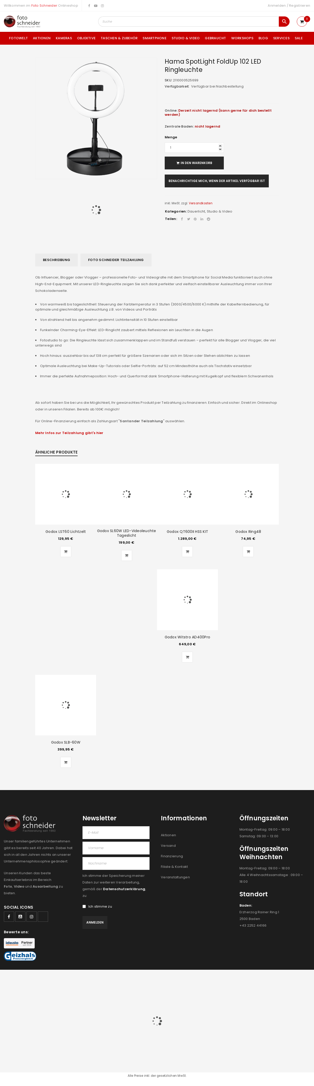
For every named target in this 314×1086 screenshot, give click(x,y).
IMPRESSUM (272, 980)
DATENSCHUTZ (298, 980)
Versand (168, 845)
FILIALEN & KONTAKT (242, 980)
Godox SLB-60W (65, 742)
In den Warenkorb (196, 163)
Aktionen (168, 835)
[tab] (56, 260)
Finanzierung (172, 856)
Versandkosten (201, 203)
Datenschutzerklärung (124, 889)
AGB (205, 980)
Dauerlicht (196, 211)
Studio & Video (220, 211)
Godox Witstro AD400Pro (187, 637)
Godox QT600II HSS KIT (187, 531)
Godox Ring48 (248, 531)
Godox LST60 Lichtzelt (65, 531)
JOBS (217, 980)
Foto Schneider (44, 5)
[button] (66, 551)
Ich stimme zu (97, 906)
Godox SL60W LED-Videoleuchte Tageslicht (126, 533)
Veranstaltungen (175, 877)
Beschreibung (56, 259)
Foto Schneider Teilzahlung (116, 259)
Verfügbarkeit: (177, 86)
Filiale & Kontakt (174, 866)
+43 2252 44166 (253, 925)
